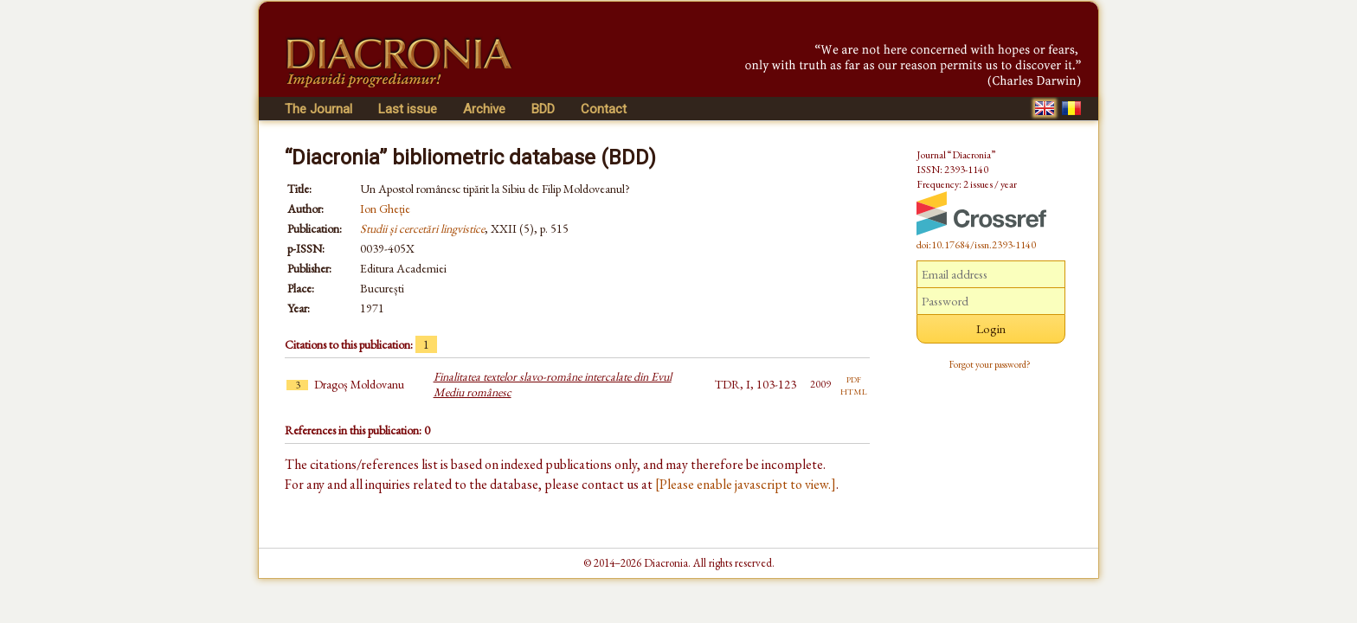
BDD (543, 109)
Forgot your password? (990, 364)
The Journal (318, 109)
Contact (604, 109)
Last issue (407, 109)
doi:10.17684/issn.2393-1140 (976, 245)
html (853, 390)
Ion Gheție (385, 208)
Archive (484, 109)
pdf (853, 378)
